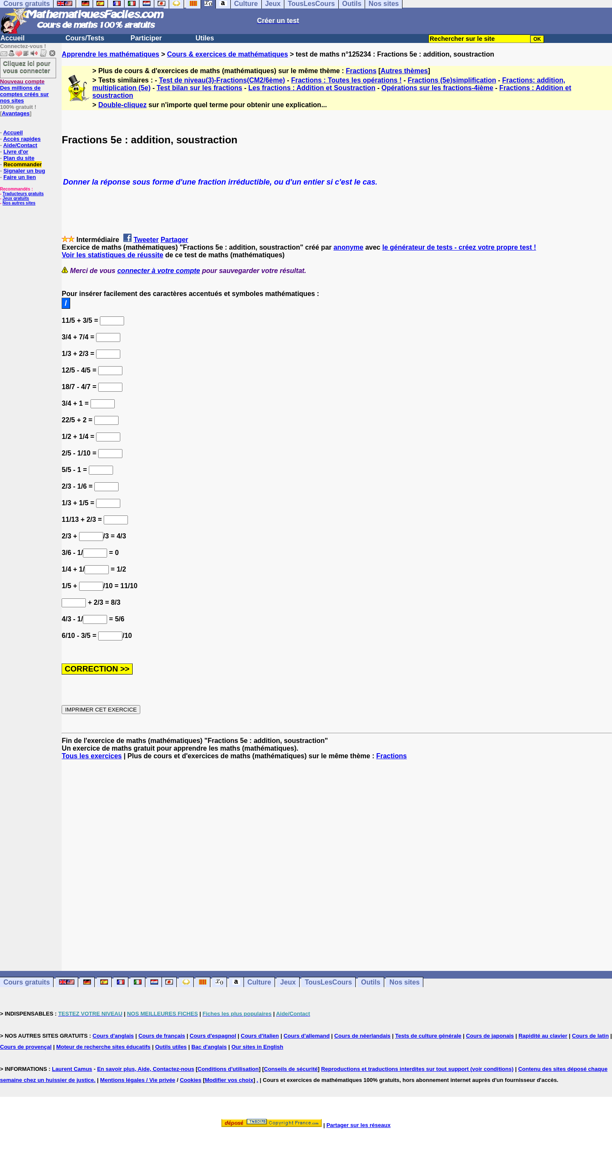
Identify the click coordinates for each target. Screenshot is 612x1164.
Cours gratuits (26, 982)
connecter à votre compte (158, 270)
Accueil (12, 38)
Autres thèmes (404, 70)
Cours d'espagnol (213, 1036)
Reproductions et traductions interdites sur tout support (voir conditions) (417, 1069)
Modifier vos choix (229, 1080)
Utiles (205, 38)
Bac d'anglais (209, 1047)
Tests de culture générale (428, 1036)
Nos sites (404, 982)
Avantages (15, 113)
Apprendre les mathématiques (110, 54)
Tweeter (146, 239)
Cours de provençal (25, 1047)
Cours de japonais (490, 1036)
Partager (174, 239)
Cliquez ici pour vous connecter (27, 67)
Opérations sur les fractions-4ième (437, 87)
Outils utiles (171, 1047)
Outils (370, 982)
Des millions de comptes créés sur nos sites (24, 91)
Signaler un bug (24, 171)
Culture (259, 982)
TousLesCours (328, 982)
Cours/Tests (84, 38)
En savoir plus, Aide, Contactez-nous (145, 1069)
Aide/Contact (20, 145)
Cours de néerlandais (362, 1036)
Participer (146, 38)
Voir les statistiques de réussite (112, 255)
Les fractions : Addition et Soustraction (311, 87)
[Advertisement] (337, 857)
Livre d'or (15, 151)
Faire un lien (19, 177)
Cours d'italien (260, 1036)
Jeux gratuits (16, 198)
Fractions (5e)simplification (452, 80)
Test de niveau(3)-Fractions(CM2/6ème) (222, 80)
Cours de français (162, 1036)
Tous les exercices (92, 756)
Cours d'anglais (113, 1036)
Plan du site (18, 158)
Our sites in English (257, 1047)
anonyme (348, 247)
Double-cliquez (122, 104)
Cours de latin (590, 1036)
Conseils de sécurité (290, 1069)
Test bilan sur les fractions (199, 87)
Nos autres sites (19, 203)
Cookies (190, 1080)
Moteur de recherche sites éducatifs (103, 1047)
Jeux (287, 982)
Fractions (361, 70)
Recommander (22, 164)
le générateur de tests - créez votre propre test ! (459, 247)
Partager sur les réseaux (358, 1125)
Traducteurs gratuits (23, 193)
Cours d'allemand (306, 1036)
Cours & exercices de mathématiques (227, 54)
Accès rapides (21, 139)
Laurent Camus (72, 1069)
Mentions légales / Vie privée (138, 1080)
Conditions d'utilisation (228, 1069)
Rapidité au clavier (542, 1036)
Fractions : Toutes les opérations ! (346, 80)
